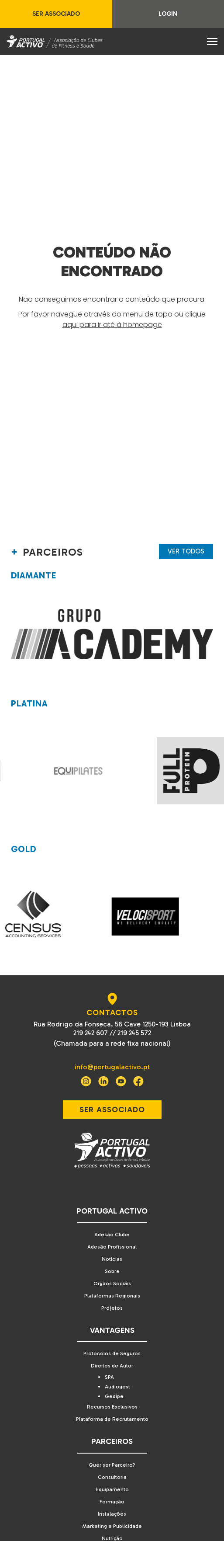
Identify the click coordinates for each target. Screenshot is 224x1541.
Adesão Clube (112, 1234)
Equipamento (112, 1489)
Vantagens (112, 1330)
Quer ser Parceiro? (112, 1465)
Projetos (112, 1308)
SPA (109, 1377)
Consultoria (112, 1477)
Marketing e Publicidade (112, 1526)
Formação (112, 1502)
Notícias (112, 1259)
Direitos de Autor (112, 1366)
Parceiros (112, 1441)
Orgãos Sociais (112, 1283)
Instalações (112, 1514)
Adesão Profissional (112, 1247)
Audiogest (117, 1386)
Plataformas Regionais (112, 1296)
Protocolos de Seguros (112, 1353)
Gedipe (114, 1396)
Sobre (112, 1271)
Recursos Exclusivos (112, 1407)
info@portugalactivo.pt (112, 1067)
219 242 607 (90, 1033)
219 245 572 (134, 1033)
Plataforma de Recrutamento (112, 1419)
